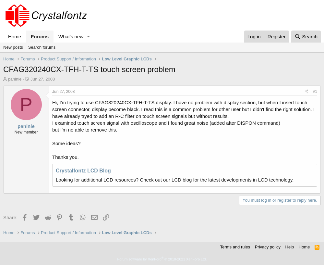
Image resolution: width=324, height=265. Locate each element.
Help (289, 247)
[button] (88, 37)
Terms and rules (235, 247)
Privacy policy (268, 247)
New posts (13, 47)
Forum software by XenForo (162, 259)
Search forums (42, 47)
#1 (315, 91)
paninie (15, 79)
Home (14, 36)
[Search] (306, 37)
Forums (40, 36)
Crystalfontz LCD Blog (83, 170)
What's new (70, 36)
